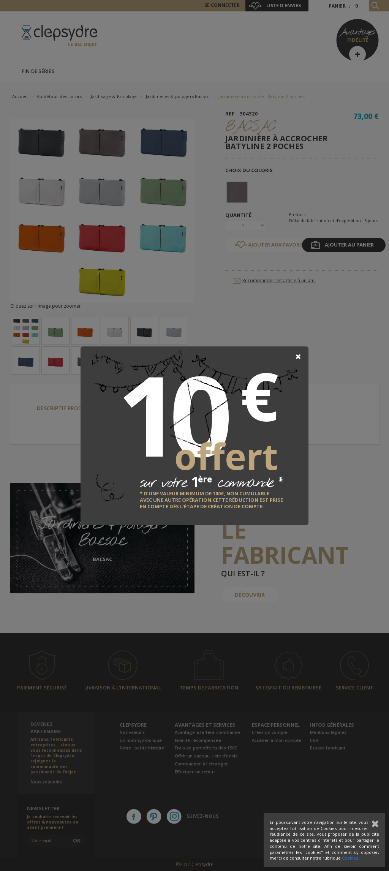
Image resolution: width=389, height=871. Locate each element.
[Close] (298, 356)
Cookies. (350, 858)
